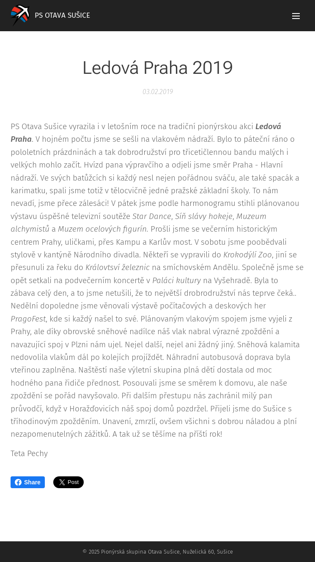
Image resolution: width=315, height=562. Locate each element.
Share (28, 482)
